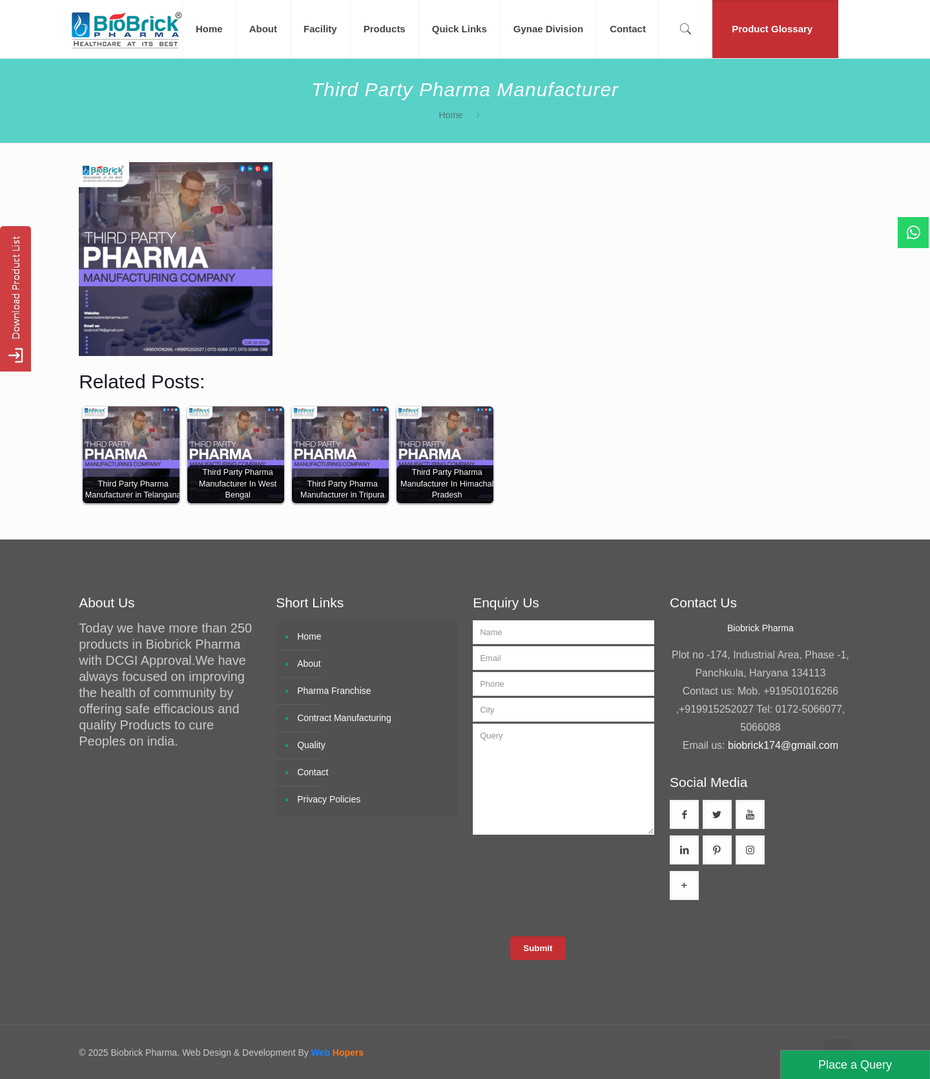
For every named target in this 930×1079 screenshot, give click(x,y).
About (309, 663)
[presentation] (573, 884)
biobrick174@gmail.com (783, 745)
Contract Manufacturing (344, 718)
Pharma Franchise (334, 691)
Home (451, 115)
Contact (312, 772)
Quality (311, 745)
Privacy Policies (328, 799)
